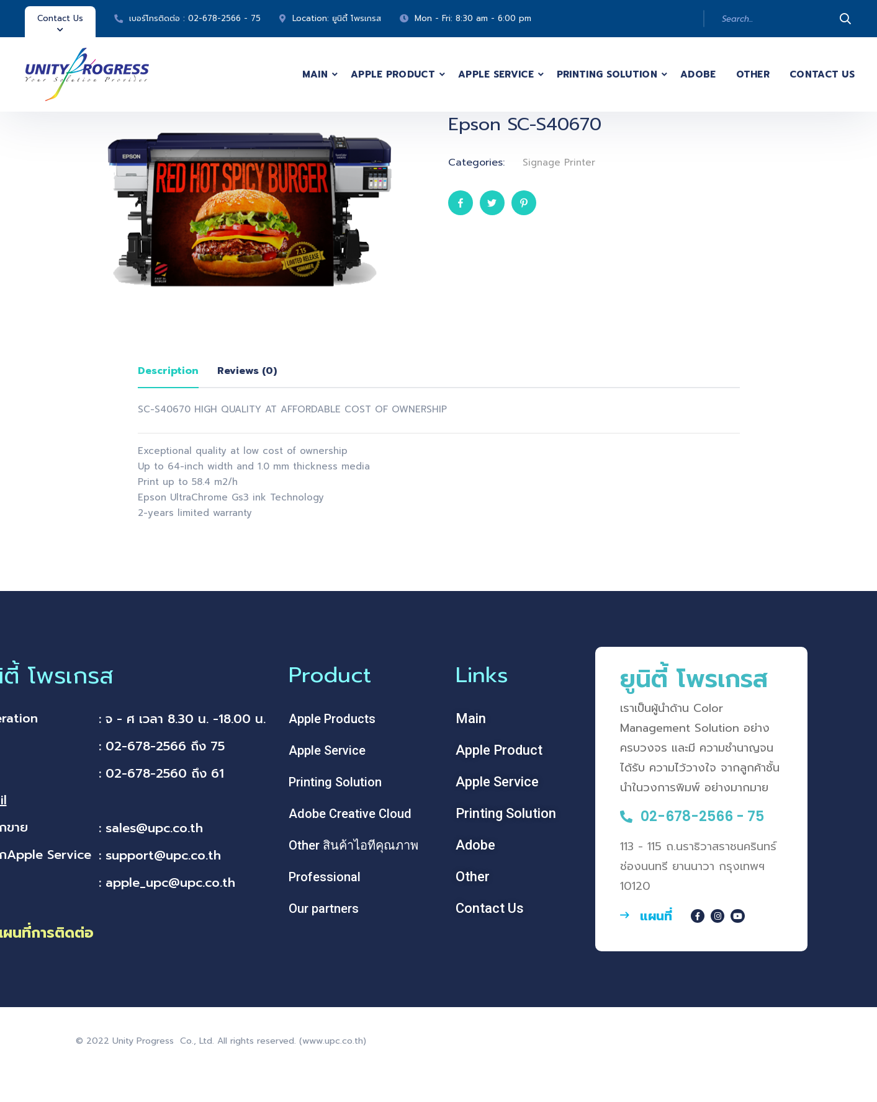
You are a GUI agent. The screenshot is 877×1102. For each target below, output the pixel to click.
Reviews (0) (247, 370)
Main (315, 74)
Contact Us (822, 74)
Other (753, 74)
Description (168, 370)
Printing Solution (607, 74)
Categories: (476, 162)
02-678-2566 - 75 (224, 18)
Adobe (698, 74)
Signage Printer (559, 162)
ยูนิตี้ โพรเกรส (356, 18)
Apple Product (393, 74)
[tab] (168, 371)
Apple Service (496, 74)
